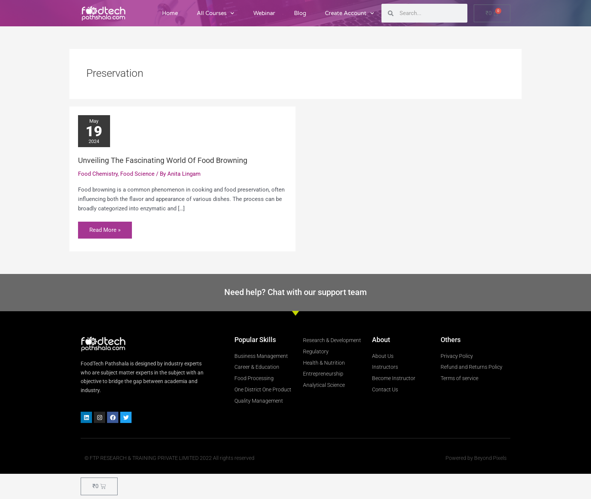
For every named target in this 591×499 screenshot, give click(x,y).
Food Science (137, 173)
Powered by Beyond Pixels (476, 458)
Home (170, 13)
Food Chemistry (98, 173)
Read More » (105, 227)
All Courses (215, 13)
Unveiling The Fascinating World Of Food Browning (162, 160)
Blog (300, 13)
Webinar (264, 13)
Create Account (349, 13)
